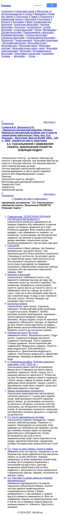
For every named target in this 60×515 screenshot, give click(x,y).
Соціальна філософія (13, 38)
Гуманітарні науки (24, 11)
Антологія (19, 27)
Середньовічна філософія (40, 38)
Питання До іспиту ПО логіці (22, 333)
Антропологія (34, 27)
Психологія (46, 16)
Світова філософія (11, 32)
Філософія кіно (9, 45)
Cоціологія (7, 11)
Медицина (40, 14)
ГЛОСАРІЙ (13, 245)
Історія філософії (23, 30)
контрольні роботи (17, 303)
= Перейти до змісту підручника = (30, 199)
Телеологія (7, 40)
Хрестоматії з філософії (27, 53)
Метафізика (49, 30)
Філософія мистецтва (14, 43)
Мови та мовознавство (38, 22)
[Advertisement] (30, 88)
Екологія (5, 22)
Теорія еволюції (23, 40)
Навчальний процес (12, 19)
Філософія (30, 19)
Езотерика (44, 19)
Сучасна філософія (36, 35)
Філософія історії (37, 43)
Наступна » (49, 122)
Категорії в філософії (18, 274)
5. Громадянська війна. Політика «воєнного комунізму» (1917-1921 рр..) (30, 363)
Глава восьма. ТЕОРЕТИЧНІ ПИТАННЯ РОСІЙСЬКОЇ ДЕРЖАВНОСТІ (28, 217)
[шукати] (38, 5)
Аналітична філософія (26, 24)
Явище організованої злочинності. (25, 391)
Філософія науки (28, 45)
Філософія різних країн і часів (28, 48)
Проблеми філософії (12, 35)
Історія (28, 14)
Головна (5, 56)
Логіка (38, 30)
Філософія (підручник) (46, 40)
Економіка (18, 22)
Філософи (25, 51)
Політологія (22, 16)
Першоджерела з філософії (38, 32)
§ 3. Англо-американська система (25, 417)
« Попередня (8, 122)
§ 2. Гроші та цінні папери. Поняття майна (30, 449)
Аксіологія (6, 24)
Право (34, 16)
